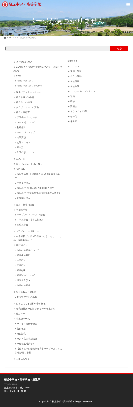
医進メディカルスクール (28, 92)
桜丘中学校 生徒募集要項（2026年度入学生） (37, 176)
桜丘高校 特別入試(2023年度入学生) (36, 188)
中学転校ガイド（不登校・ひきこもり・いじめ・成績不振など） (37, 238)
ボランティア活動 (79, 111)
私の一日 (20, 159)
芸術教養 (21, 329)
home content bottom (29, 86)
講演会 (73, 106)
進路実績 (21, 137)
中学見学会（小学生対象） (30, 220)
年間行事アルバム (26, 152)
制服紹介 (21, 127)
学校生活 (74, 86)
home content (25, 81)
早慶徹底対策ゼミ (26, 344)
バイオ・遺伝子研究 (27, 324)
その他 (73, 116)
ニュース (74, 66)
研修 (72, 101)
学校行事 (74, 81)
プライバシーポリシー (27, 231)
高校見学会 (22, 225)
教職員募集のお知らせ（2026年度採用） (37, 309)
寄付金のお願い (24, 62)
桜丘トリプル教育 (25, 97)
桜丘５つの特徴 (24, 102)
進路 (72, 96)
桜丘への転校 (23, 285)
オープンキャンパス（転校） (31, 215)
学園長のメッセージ (27, 117)
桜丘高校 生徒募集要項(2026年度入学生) (38, 193)
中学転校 (21, 260)
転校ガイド (21, 245)
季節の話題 (76, 71)
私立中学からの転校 (27, 297)
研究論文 (21, 334)
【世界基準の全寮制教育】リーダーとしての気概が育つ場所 (38, 351)
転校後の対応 (23, 255)
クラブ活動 (76, 76)
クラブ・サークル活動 (27, 107)
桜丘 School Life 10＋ (29, 164)
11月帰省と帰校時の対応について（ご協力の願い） (37, 69)
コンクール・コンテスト (82, 91)
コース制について (26, 122)
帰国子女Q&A (23, 280)
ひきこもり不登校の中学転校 (31, 304)
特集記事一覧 (23, 319)
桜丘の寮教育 (23, 112)
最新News (21, 314)
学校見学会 (21, 210)
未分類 (73, 121)
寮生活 (20, 147)
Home (18, 76)
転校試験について (26, 275)
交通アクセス (23, 142)
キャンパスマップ (26, 132)
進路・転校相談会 (25, 205)
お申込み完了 (23, 359)
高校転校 (21, 265)
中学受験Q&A (23, 183)
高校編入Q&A (23, 198)
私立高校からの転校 (26, 292)
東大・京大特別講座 (27, 339)
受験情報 (20, 169)
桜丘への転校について (28, 250)
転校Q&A (21, 270)
